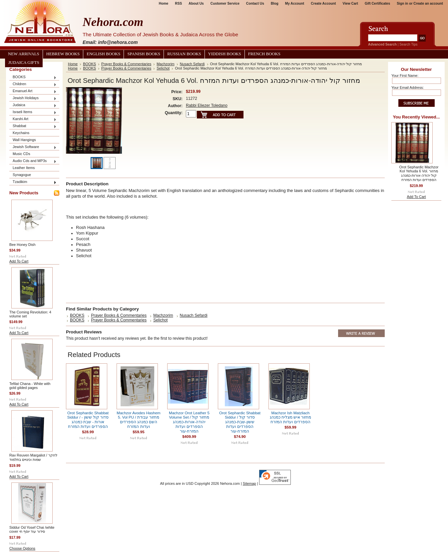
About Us (196, 3)
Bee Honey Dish (22, 245)
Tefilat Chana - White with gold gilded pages (29, 386)
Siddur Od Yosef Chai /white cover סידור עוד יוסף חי (31, 529)
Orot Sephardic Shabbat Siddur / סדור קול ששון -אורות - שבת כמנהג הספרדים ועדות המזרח (88, 420)
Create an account (428, 3)
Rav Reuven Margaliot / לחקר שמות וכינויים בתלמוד (33, 457)
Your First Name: (404, 76)
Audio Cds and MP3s (33, 161)
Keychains (21, 133)
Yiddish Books (224, 54)
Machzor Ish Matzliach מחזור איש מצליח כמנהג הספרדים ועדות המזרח (290, 417)
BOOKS (33, 77)
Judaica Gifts (23, 62)
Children (33, 84)
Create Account (323, 3)
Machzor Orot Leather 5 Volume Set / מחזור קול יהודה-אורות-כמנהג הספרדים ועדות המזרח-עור (189, 422)
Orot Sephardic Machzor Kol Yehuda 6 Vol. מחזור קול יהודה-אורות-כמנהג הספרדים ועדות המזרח (419, 173)
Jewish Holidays (33, 98)
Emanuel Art (33, 91)
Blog (274, 3)
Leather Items (24, 168)
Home (163, 3)
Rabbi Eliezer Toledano (206, 105)
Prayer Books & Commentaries (126, 64)
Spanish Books (143, 54)
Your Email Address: (407, 88)
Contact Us (255, 3)
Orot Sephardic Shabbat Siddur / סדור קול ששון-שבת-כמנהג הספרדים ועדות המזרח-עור (239, 422)
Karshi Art (33, 119)
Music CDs (21, 154)
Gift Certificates (377, 3)
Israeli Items (33, 112)
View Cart (350, 3)
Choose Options (22, 548)
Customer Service (225, 3)
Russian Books (184, 54)
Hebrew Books (63, 54)
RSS (178, 3)
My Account (294, 3)
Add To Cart (18, 261)
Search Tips (408, 44)
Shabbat (33, 126)
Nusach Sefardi (192, 64)
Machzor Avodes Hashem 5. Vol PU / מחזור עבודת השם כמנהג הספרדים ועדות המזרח (138, 420)
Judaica (33, 105)
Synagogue (22, 175)
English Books (103, 54)
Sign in (402, 3)
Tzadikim (33, 182)
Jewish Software (33, 147)
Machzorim (165, 64)
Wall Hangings (24, 140)
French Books (264, 54)
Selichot (163, 68)
